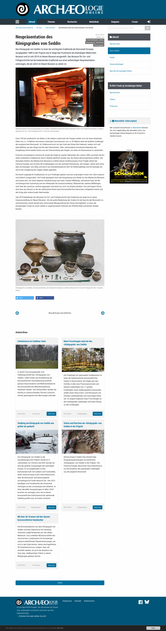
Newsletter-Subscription (124, 120)
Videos (112, 99)
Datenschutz (89, 601)
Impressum (67, 601)
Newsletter (137, 127)
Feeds (112, 57)
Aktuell (32, 21)
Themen (51, 21)
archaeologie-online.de (24, 28)
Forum (135, 21)
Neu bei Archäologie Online (121, 71)
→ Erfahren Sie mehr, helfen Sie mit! (31, 616)
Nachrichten (115, 44)
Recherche (72, 21)
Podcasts (114, 106)
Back (60, 583)
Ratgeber (115, 21)
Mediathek (94, 21)
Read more (51, 414)
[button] (25, 298)
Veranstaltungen (116, 64)
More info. (60, 628)
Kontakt (78, 601)
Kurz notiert (50, 28)
